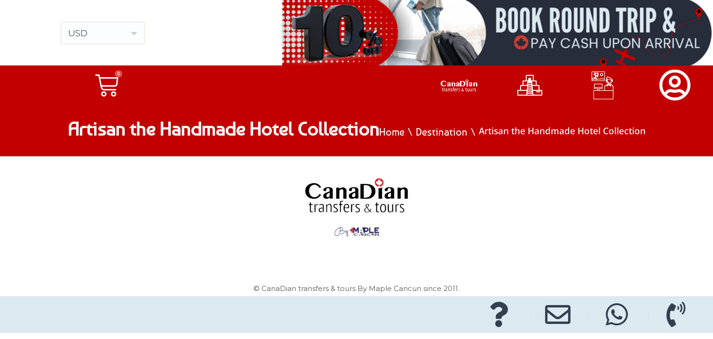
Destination (441, 132)
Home (391, 132)
